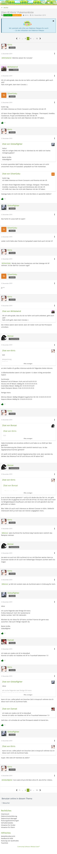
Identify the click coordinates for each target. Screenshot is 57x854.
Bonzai (5, 533)
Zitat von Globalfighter (12, 144)
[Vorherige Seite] (16, 38)
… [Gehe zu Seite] (22, 38)
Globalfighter (7, 780)
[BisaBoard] (5, 3)
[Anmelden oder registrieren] (49, 3)
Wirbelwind (7, 58)
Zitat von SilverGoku (11, 173)
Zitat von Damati (9, 708)
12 (37, 38)
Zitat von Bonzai (9, 425)
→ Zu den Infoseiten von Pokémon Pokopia (29, 30)
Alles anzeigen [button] (28, 364)
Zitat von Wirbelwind (11, 311)
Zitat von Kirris (8, 350)
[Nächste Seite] (40, 38)
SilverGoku (7, 263)
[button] (54, 3)
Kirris (27, 15)
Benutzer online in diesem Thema (17, 798)
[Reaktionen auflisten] (3, 122)
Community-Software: (28, 846)
